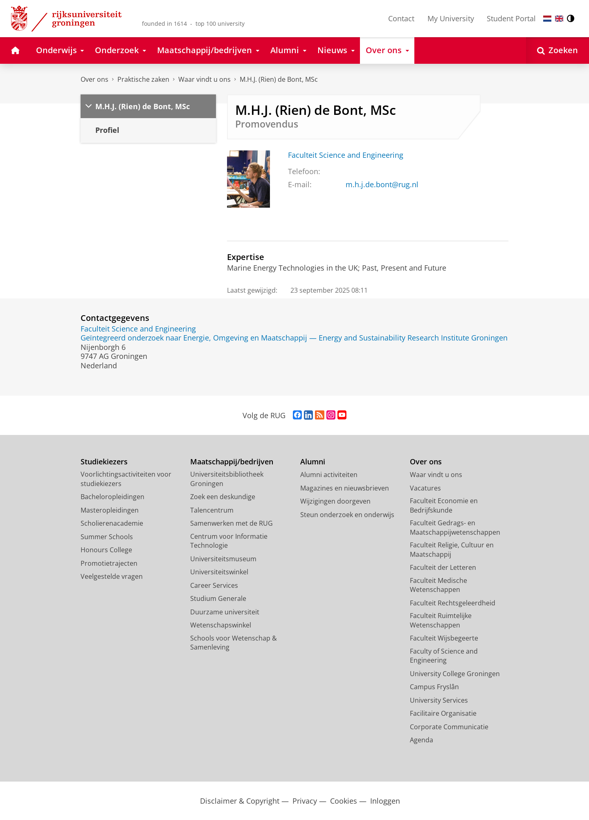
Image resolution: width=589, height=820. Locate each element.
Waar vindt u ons (204, 79)
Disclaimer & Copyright (239, 801)
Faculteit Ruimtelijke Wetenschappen (441, 620)
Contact (401, 18)
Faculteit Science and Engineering (345, 155)
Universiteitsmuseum (223, 558)
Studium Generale (218, 598)
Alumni (312, 461)
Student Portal (511, 18)
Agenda (421, 739)
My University (450, 18)
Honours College (106, 549)
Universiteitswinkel (219, 571)
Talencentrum (212, 510)
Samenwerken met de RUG (231, 523)
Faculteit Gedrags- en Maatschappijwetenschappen (455, 527)
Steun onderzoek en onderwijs (347, 514)
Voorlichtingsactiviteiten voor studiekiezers (126, 479)
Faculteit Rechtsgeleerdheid (452, 602)
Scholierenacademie (112, 523)
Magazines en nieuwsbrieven (344, 488)
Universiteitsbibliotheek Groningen (226, 479)
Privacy (304, 801)
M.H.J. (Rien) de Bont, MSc (279, 79)
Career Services (214, 585)
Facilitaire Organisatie (443, 713)
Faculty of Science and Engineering (444, 656)
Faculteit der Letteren (443, 567)
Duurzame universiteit (224, 611)
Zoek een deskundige (222, 496)
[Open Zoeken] (557, 50)
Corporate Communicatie (449, 726)
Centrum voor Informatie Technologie (229, 541)
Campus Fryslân (434, 686)
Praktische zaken (143, 79)
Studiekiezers (104, 461)
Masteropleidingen (110, 510)
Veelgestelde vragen (112, 576)
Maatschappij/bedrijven (231, 461)
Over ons (94, 79)
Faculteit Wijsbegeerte (444, 638)
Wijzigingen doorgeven (335, 501)
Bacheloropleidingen (112, 496)
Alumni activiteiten (328, 474)
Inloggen (385, 801)
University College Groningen (455, 673)
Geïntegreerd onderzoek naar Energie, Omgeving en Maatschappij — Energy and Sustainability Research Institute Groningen (294, 338)
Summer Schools (107, 536)
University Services (439, 700)
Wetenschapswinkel (220, 625)
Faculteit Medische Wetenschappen (438, 585)
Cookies (343, 801)
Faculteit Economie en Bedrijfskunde (444, 505)
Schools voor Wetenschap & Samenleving (233, 643)
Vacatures (425, 488)
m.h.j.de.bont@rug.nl (382, 184)
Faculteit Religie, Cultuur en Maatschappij (452, 549)
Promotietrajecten (109, 563)
